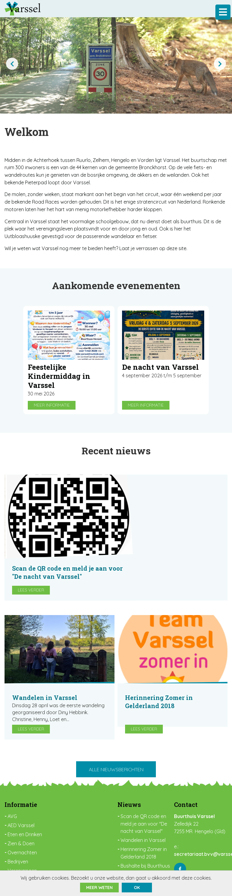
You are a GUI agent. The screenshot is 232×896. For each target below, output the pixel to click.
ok (137, 887)
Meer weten (99, 887)
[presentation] (12, 64)
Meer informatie (52, 407)
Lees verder (142, 539)
